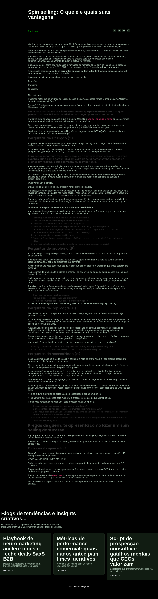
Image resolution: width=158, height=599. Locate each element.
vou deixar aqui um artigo (100, 119)
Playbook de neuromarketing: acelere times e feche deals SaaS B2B (24, 549)
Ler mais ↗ (8, 570)
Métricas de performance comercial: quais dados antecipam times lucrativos (77, 549)
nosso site (57, 475)
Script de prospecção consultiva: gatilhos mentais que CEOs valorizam (130, 551)
